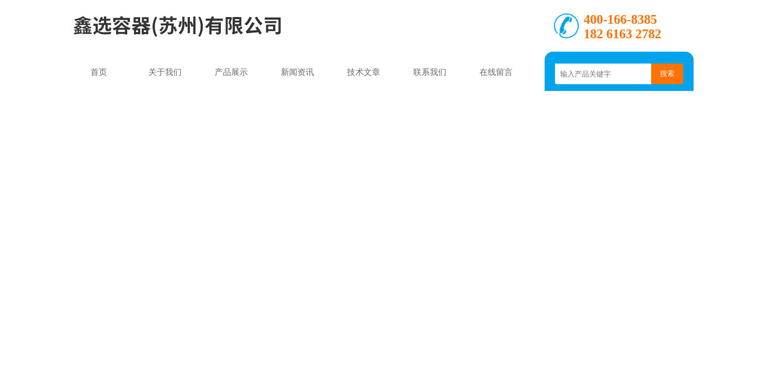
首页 (99, 72)
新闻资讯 (297, 72)
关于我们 (165, 72)
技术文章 (363, 72)
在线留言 (496, 72)
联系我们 (429, 72)
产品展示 (231, 72)
